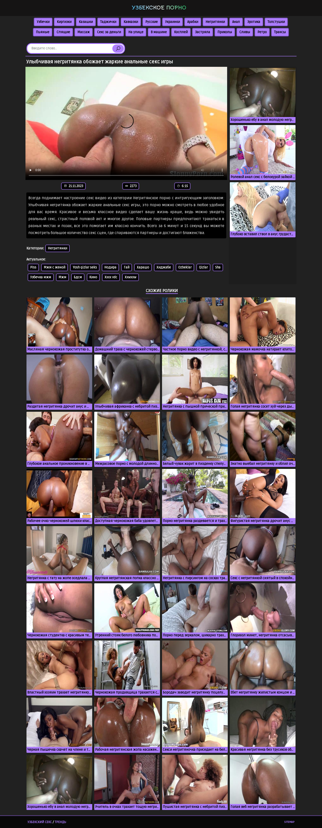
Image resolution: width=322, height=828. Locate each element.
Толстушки (276, 22)
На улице (135, 32)
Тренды (61, 822)
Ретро (262, 32)
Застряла (202, 32)
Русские (151, 22)
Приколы (224, 32)
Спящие (63, 32)
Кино (93, 277)
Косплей (181, 32)
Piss (33, 267)
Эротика (253, 22)
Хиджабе (163, 267)
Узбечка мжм (40, 277)
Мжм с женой (54, 267)
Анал (236, 22)
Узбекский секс (40, 822)
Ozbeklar (185, 267)
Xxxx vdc (111, 277)
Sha (218, 267)
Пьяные (42, 32)
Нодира (110, 267)
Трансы (280, 32)
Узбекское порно (159, 7)
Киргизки (64, 22)
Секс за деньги (109, 32)
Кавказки (131, 22)
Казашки (86, 22)
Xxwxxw (130, 277)
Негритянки (215, 22)
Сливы (244, 32)
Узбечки (43, 22)
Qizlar (203, 267)
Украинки (172, 22)
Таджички (108, 22)
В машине (159, 32)
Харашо (143, 267)
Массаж (83, 32)
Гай (126, 267)
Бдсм (78, 277)
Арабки (192, 22)
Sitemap (289, 822)
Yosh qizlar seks (85, 267)
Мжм (62, 277)
